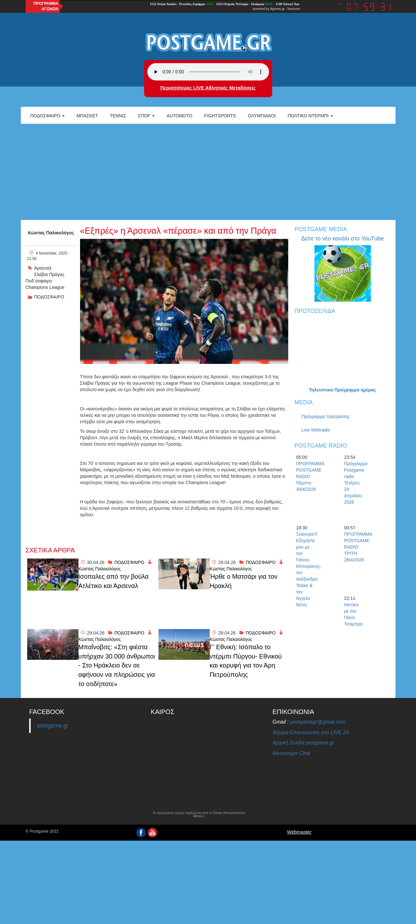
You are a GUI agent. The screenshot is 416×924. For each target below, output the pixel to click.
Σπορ (146, 115)
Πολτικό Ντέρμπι (310, 115)
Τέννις (118, 115)
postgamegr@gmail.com (318, 722)
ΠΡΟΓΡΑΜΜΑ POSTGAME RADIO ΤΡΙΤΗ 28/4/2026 (355, 547)
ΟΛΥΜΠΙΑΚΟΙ (262, 115)
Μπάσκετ (87, 115)
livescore (294, 9)
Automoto (179, 115)
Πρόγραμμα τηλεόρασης (326, 416)
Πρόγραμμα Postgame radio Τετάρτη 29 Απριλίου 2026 (355, 483)
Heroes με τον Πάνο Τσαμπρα (353, 614)
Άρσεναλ (43, 268)
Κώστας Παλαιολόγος (51, 232)
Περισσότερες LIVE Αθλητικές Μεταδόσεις (208, 87)
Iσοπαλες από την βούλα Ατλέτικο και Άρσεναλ (113, 581)
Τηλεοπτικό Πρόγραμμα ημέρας (342, 389)
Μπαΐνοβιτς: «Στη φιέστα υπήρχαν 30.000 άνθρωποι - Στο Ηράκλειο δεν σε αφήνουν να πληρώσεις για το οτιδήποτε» (116, 665)
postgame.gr (52, 725)
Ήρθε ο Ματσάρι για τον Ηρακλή (244, 581)
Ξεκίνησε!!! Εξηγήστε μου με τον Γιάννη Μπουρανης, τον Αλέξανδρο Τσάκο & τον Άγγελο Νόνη (307, 569)
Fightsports (220, 115)
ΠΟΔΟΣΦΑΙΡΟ (49, 296)
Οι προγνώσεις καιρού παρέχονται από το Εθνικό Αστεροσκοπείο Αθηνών (199, 814)
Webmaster (299, 832)
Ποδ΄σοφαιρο (39, 280)
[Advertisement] (208, 172)
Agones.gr (277, 9)
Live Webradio (316, 430)
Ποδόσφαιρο (47, 115)
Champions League (45, 287)
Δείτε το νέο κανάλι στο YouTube (342, 238)
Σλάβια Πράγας (49, 274)
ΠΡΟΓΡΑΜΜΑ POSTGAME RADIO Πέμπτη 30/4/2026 (307, 476)
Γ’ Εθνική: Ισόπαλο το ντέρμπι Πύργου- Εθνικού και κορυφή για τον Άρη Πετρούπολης (246, 660)
